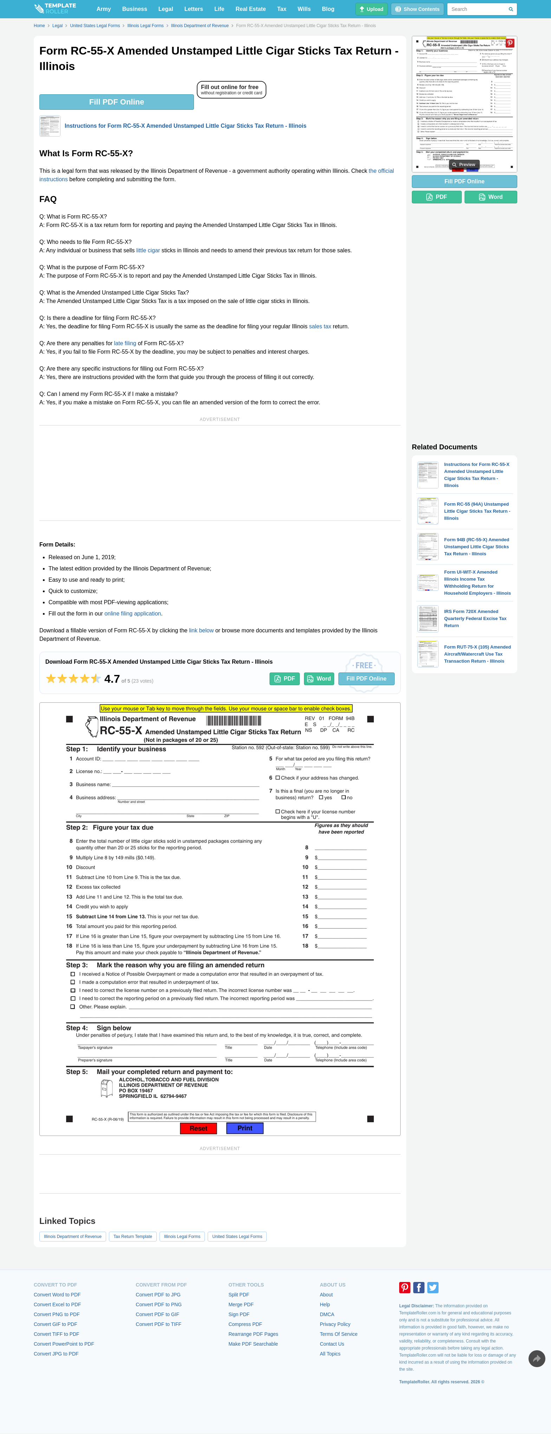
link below (201, 630)
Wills (304, 9)
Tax (281, 9)
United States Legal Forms (237, 1236)
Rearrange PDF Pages (253, 1334)
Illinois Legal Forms (182, 1236)
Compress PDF (245, 1324)
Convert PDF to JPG (158, 1294)
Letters (193, 9)
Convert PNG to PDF (57, 1314)
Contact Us (332, 1344)
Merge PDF (241, 1304)
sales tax (320, 326)
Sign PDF (238, 1314)
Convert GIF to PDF (55, 1324)
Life (219, 9)
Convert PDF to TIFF (158, 1324)
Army (104, 9)
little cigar (148, 250)
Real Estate (250, 9)
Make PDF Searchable (253, 1344)
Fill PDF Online (116, 101)
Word (319, 678)
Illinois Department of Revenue (73, 1236)
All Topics (330, 1354)
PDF (284, 678)
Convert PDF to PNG (159, 1304)
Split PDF (238, 1294)
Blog (328, 9)
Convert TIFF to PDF (56, 1334)
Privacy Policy (335, 1324)
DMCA (327, 1314)
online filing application (132, 614)
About (326, 1294)
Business (134, 9)
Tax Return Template (133, 1236)
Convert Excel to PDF (57, 1304)
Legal (165, 9)
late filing (125, 343)
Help (325, 1304)
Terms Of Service (338, 1334)
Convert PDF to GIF (157, 1314)
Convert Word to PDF (57, 1294)
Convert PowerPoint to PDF (64, 1344)
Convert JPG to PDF (56, 1354)
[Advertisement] (220, 473)
